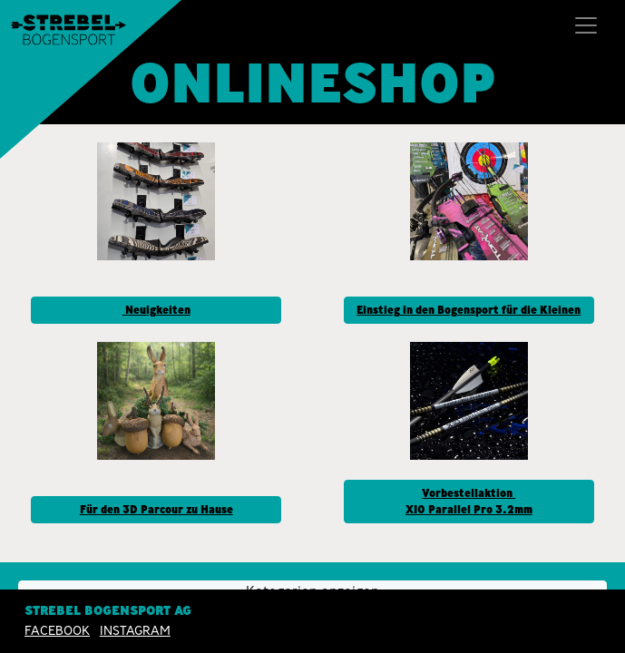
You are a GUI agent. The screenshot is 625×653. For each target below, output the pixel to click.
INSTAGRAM (135, 630)
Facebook (57, 630)
